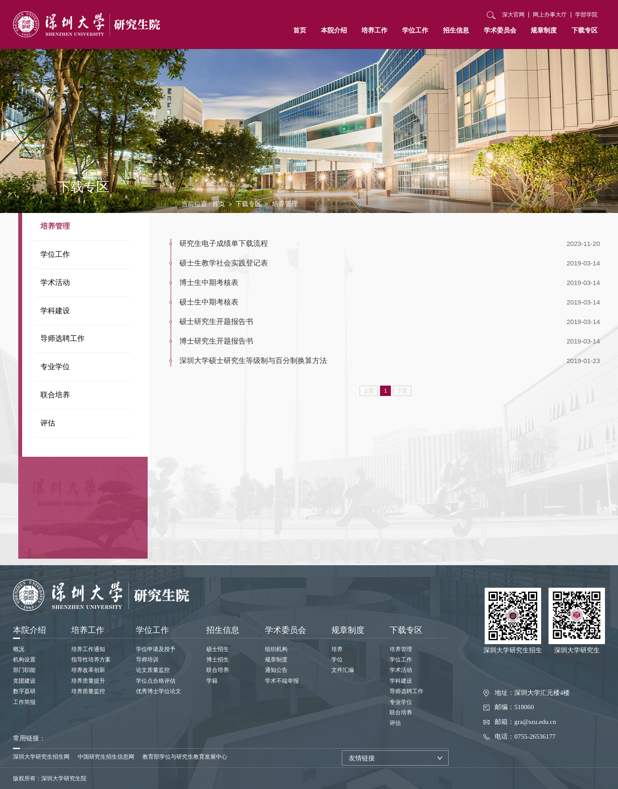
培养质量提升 (88, 681)
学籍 (212, 681)
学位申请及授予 (155, 649)
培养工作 (374, 30)
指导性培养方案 (91, 659)
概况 (18, 649)
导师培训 (147, 659)
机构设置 (24, 659)
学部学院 (586, 14)
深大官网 (513, 14)
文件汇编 (342, 670)
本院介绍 (334, 30)
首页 (299, 30)
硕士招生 (217, 649)
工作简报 (24, 702)
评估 (47, 423)
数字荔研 (24, 691)
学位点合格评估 (155, 681)
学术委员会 (500, 30)
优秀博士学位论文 (158, 691)
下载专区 (585, 30)
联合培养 (55, 395)
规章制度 (544, 30)
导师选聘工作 (62, 338)
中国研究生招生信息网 (106, 756)
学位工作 (415, 30)
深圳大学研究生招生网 (41, 756)
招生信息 (456, 30)
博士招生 (217, 659)
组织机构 (276, 649)
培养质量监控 (88, 691)
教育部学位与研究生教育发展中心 (184, 756)
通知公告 (276, 670)
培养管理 (55, 226)
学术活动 (55, 282)
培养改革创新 (88, 670)
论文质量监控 (153, 670)
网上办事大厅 (550, 14)
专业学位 (55, 367)
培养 (337, 649)
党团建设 (24, 681)
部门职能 (24, 670)
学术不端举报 (282, 681)
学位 (337, 659)
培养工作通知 (88, 649)
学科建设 (55, 311)
